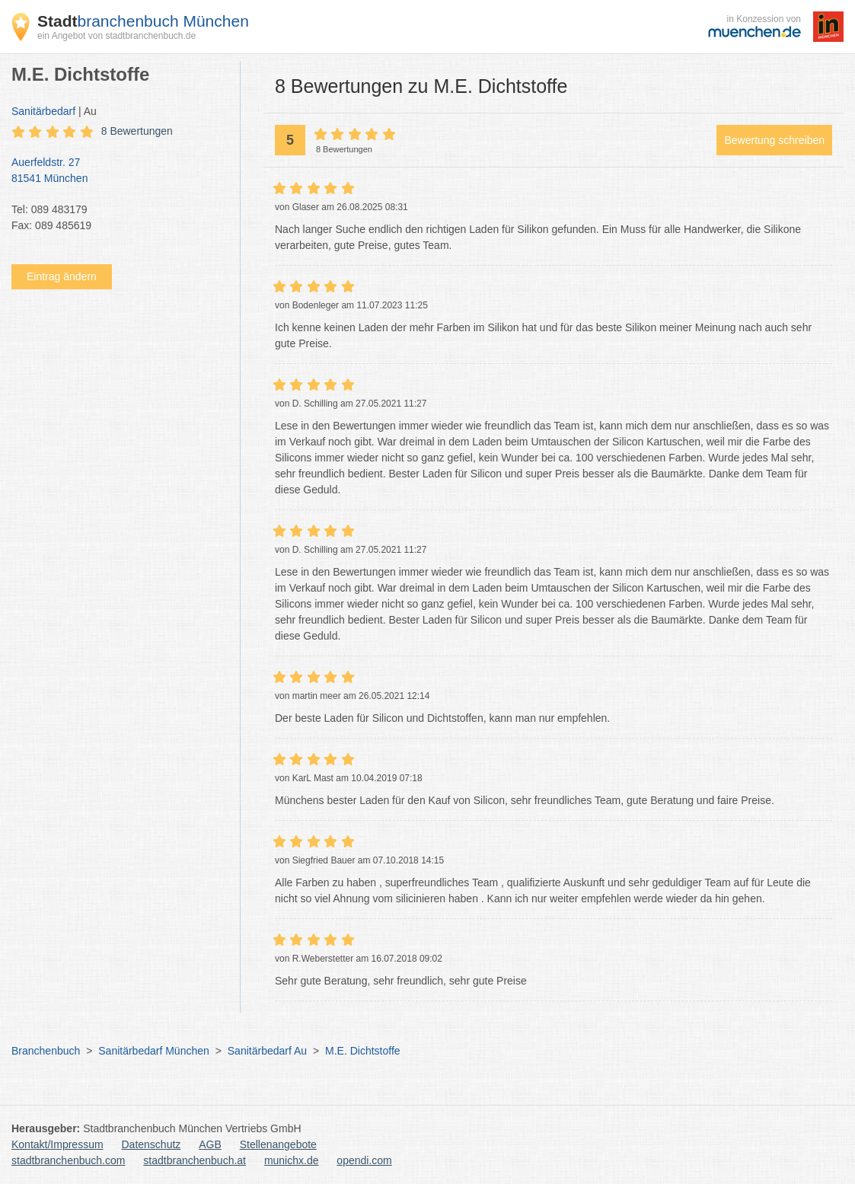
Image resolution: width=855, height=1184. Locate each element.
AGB (210, 1144)
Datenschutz (151, 1144)
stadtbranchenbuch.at (194, 1160)
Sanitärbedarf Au (267, 1051)
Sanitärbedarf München (153, 1051)
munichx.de (291, 1160)
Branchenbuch (45, 1051)
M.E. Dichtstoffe (362, 1051)
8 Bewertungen (137, 131)
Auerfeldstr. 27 (118, 171)
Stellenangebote (278, 1144)
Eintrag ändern (62, 276)
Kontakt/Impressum (57, 1144)
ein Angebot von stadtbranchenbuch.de (116, 35)
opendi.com (364, 1160)
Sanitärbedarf (43, 111)
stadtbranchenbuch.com (68, 1160)
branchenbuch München (143, 21)
